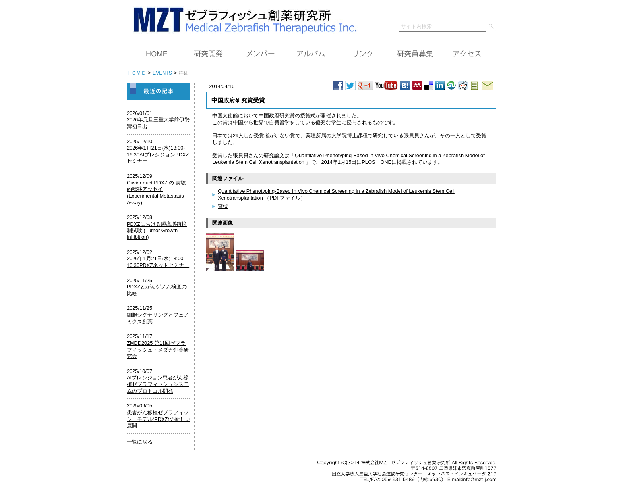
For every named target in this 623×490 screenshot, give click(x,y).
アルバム (311, 54)
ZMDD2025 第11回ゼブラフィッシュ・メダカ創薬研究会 (158, 349)
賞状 (223, 206)
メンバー (260, 54)
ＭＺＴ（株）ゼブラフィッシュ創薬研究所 (242, 19)
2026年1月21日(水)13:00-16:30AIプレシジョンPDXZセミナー (158, 154)
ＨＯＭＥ (156, 54)
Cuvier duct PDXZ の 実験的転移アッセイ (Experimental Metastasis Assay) (156, 193)
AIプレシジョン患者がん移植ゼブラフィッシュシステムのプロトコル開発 (158, 384)
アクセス (466, 54)
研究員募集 (415, 54)
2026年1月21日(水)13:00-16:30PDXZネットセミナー (158, 262)
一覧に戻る (140, 442)
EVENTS (162, 73)
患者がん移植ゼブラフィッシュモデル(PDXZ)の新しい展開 (158, 419)
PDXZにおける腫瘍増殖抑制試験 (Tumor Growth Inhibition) (157, 230)
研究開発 (208, 54)
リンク (363, 54)
